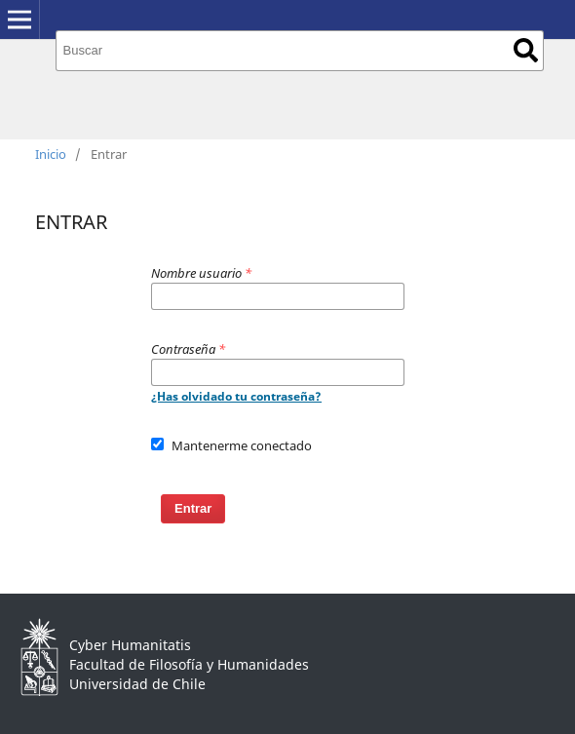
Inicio (50, 154)
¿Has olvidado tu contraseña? (236, 396)
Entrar (192, 508)
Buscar (526, 50)
